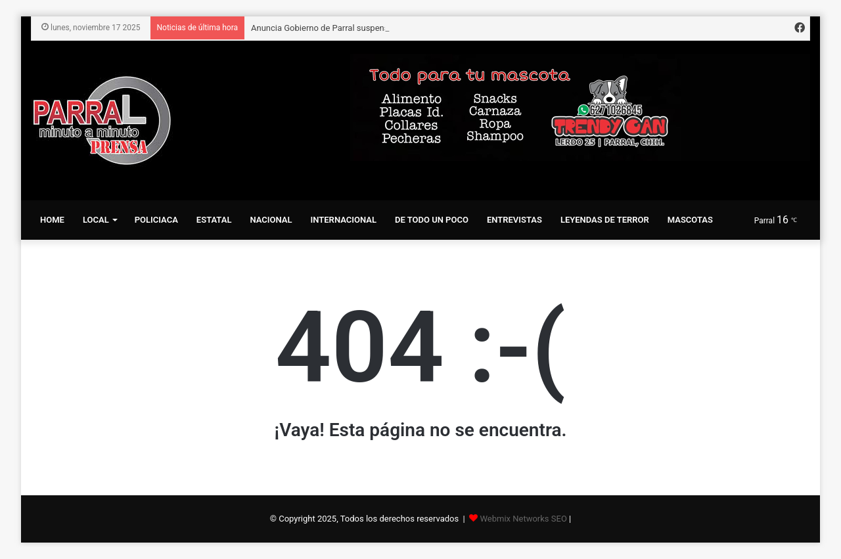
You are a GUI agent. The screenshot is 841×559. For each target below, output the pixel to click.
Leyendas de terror (604, 220)
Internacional (343, 220)
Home (52, 220)
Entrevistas (514, 220)
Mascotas (690, 220)
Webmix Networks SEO (523, 519)
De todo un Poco (431, 220)
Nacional (271, 220)
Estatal (214, 220)
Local (96, 220)
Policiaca (156, 220)
